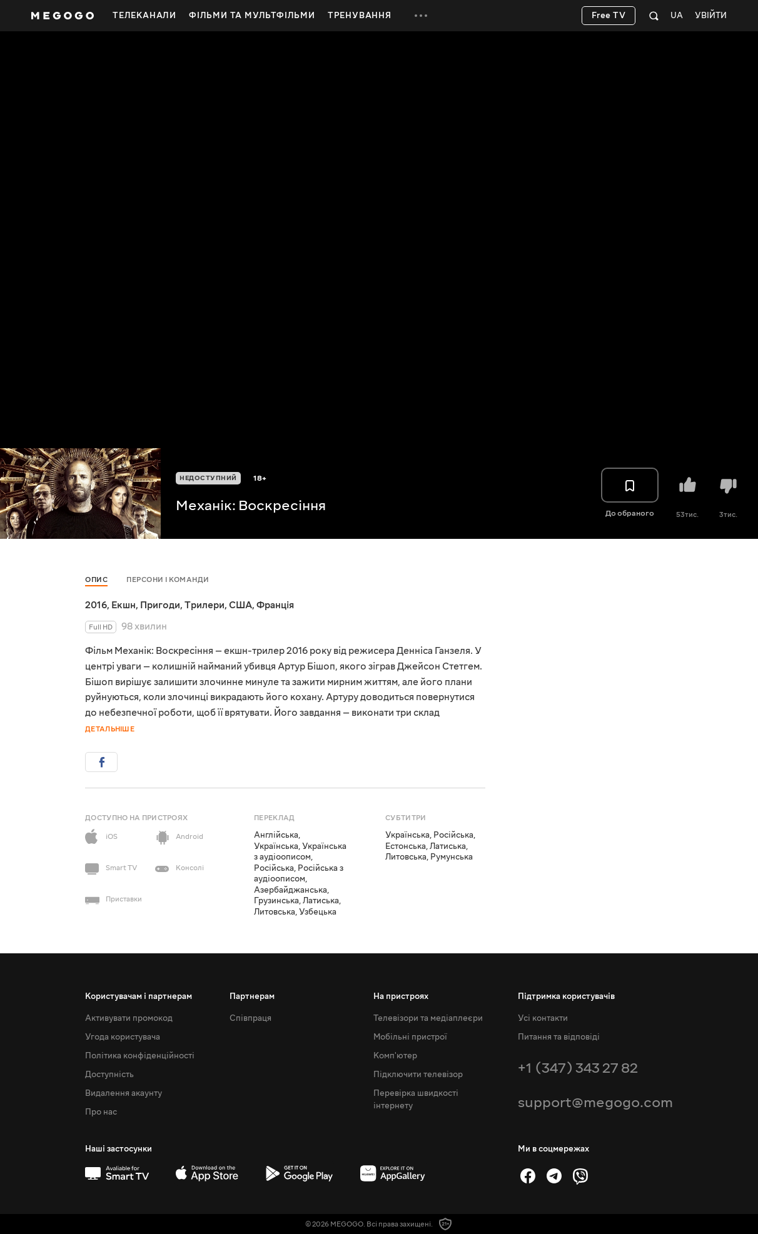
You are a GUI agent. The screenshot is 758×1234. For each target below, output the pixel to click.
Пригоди (160, 605)
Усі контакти (543, 1018)
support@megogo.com (595, 1102)
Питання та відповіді (559, 1037)
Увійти (711, 16)
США (240, 605)
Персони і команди (168, 579)
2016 (96, 605)
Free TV (609, 15)
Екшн (123, 605)
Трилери (204, 605)
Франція (275, 605)
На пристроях (400, 996)
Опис (96, 579)
